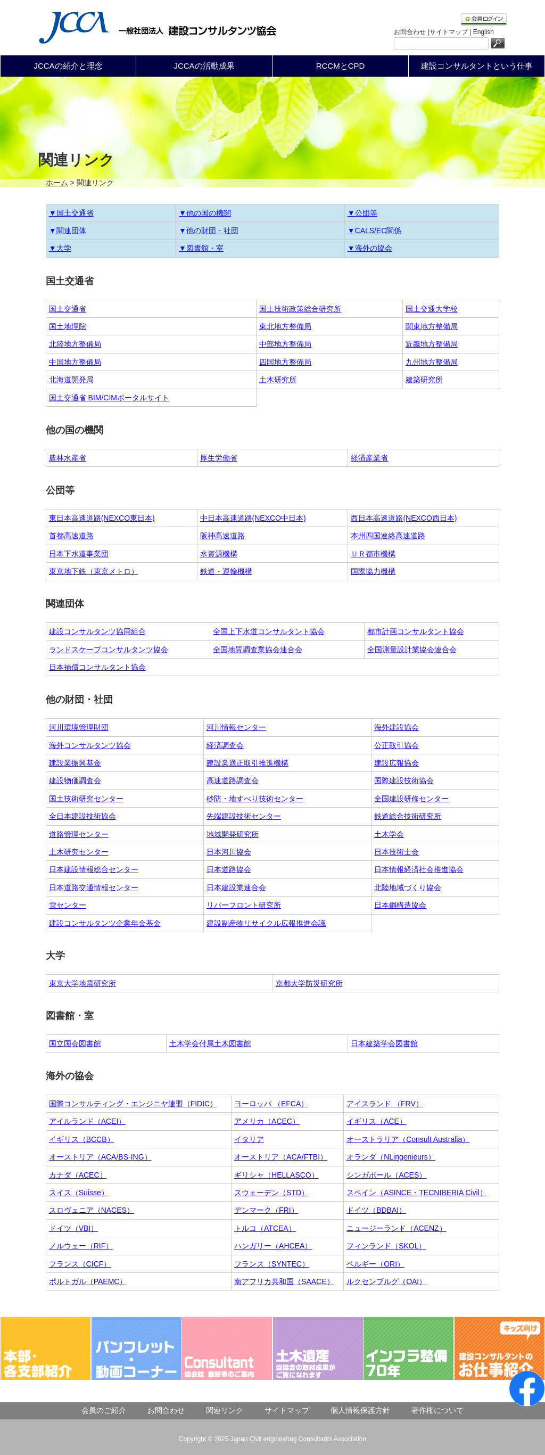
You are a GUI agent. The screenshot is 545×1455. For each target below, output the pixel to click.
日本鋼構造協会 (400, 905)
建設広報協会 (396, 763)
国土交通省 (67, 309)
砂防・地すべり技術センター (255, 798)
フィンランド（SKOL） (386, 1246)
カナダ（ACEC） (78, 1175)
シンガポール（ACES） (386, 1175)
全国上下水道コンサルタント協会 (269, 631)
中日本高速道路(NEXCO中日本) (253, 518)
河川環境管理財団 (79, 727)
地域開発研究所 (233, 834)
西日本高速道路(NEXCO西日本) (404, 518)
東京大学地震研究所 (82, 983)
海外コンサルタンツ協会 (90, 745)
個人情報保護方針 (360, 1410)
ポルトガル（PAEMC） (88, 1281)
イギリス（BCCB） (81, 1139)
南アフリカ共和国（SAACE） (284, 1281)
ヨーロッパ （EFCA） (271, 1103)
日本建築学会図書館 (384, 1043)
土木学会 (389, 834)
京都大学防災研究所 (309, 983)
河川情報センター (236, 727)
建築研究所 (424, 379)
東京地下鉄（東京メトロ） (93, 571)
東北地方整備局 (285, 326)
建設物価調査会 (75, 780)
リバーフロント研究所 (244, 905)
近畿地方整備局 (432, 344)
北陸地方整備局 (75, 344)
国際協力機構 (373, 571)
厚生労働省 (218, 458)
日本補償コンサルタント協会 (97, 667)
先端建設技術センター (244, 816)
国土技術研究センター (86, 798)
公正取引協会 (396, 745)
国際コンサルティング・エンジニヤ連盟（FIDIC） (133, 1103)
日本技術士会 (396, 852)
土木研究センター (79, 852)
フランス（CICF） (80, 1264)
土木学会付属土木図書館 (210, 1043)
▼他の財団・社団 (208, 230)
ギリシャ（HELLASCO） (276, 1175)
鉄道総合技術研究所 (407, 816)
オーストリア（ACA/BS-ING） (100, 1157)
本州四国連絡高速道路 (388, 535)
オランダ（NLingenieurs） (390, 1157)
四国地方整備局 (285, 362)
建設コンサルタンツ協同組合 (97, 631)
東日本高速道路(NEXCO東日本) (102, 518)
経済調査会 (225, 745)
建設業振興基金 (75, 763)
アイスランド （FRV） (384, 1103)
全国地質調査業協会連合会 (257, 649)
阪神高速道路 (222, 535)
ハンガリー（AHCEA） (273, 1246)
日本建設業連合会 (236, 887)
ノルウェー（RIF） (81, 1246)
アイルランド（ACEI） (87, 1121)
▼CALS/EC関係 (375, 230)
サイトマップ (287, 1410)
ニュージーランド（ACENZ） (396, 1228)
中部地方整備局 (285, 344)
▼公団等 (362, 213)
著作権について (437, 1410)
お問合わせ (166, 1410)
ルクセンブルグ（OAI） (386, 1281)
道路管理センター (79, 834)
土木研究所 (277, 379)
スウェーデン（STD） (271, 1192)
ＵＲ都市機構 (373, 553)
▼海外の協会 (370, 248)
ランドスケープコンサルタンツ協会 (108, 649)
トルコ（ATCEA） (265, 1228)
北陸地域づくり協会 (407, 887)
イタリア (249, 1139)
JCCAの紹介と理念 (68, 65)
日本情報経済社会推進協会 (419, 869)
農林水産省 (67, 458)
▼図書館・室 (201, 248)
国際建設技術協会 (404, 780)
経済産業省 (369, 458)
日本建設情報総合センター (93, 869)
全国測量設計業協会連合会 (412, 649)
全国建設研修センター (411, 798)
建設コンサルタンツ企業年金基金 (105, 923)
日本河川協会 (229, 852)
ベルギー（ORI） (375, 1264)
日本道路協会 (229, 869)
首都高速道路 (71, 535)
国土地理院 (67, 326)
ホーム (57, 182)
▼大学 (60, 248)
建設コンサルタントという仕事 (477, 65)
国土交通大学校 (432, 309)
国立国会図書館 (75, 1043)
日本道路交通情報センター (93, 887)
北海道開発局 (71, 379)
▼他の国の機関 (205, 213)
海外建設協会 (396, 727)
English (483, 32)
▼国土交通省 (71, 213)
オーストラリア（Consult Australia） (407, 1139)
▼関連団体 (67, 230)
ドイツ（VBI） (73, 1228)
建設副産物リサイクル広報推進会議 (266, 923)
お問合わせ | (411, 32)
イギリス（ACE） (376, 1121)
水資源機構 (218, 553)
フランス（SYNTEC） (271, 1264)
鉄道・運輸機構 (226, 571)
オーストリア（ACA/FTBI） (280, 1157)
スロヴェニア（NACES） (91, 1210)
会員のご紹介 (103, 1410)
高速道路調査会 (233, 780)
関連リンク (224, 1410)
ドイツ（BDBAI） (376, 1210)
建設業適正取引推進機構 (247, 763)
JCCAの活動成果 (204, 65)
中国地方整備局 (75, 362)
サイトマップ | (451, 32)
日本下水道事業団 (79, 553)
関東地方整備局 (432, 326)
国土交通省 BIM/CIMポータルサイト (109, 397)
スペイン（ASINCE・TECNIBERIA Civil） (416, 1192)
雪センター (67, 905)
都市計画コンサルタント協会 (415, 631)
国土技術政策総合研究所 (300, 309)
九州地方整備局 (432, 362)
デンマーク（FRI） (266, 1210)
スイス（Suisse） (79, 1192)
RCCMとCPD (340, 65)
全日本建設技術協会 (82, 816)
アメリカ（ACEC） (267, 1121)
